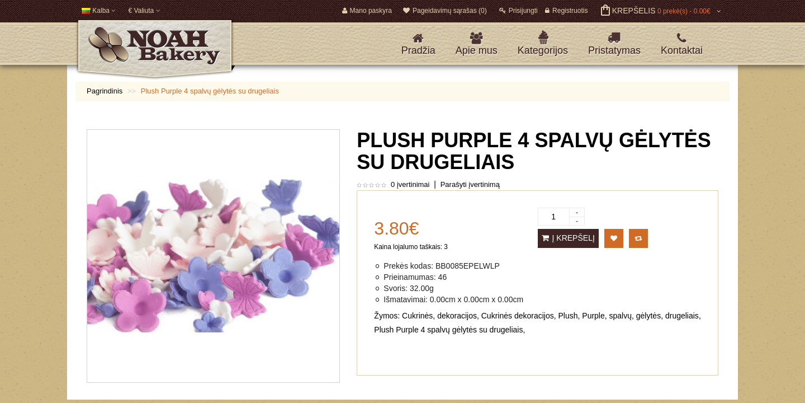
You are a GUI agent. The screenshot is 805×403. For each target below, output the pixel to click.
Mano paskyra (367, 11)
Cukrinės (417, 315)
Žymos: (387, 315)
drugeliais (682, 315)
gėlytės (648, 315)
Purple (593, 315)
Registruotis (566, 11)
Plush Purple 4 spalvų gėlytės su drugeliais (448, 329)
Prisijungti (518, 11)
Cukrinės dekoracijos (517, 315)
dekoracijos (457, 315)
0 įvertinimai (410, 184)
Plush (567, 315)
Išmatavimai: (405, 299)
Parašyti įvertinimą (470, 184)
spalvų (620, 315)
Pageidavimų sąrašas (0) (445, 11)
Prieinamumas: (409, 277)
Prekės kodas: (408, 265)
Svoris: (395, 288)
